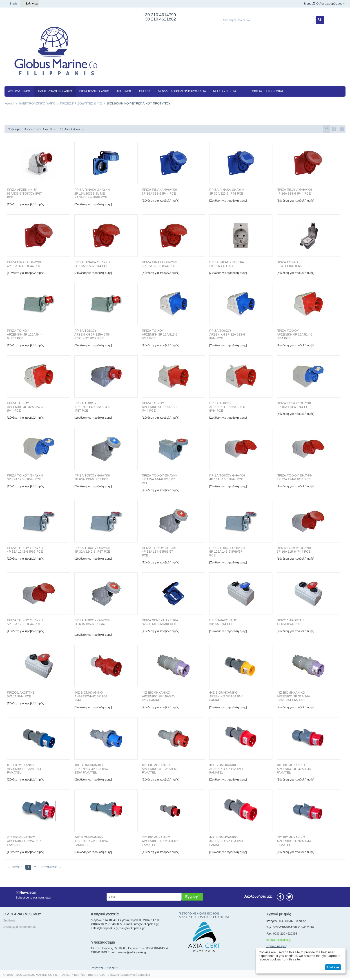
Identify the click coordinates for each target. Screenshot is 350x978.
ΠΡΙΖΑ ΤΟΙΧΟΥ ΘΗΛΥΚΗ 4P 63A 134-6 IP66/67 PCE (160, 552)
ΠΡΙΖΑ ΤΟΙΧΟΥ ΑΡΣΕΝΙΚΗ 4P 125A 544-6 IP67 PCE (25, 334)
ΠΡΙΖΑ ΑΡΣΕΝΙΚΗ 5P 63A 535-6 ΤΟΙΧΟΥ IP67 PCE (24, 193)
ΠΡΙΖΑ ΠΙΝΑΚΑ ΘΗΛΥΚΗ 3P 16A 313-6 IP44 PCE (159, 191)
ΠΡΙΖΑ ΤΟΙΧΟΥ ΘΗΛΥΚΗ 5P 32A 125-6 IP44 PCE (25, 622)
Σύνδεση (9, 920)
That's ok (332, 967)
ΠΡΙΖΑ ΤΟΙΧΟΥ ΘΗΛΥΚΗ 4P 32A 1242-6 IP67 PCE (25, 550)
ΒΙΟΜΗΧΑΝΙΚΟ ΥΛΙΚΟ (94, 91)
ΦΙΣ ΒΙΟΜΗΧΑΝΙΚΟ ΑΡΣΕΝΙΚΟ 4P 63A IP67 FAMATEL (91, 841)
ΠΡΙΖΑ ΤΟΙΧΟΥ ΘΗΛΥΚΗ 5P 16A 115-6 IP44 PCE (294, 550)
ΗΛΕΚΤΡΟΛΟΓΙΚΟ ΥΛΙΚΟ (55, 91)
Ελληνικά (30, 3)
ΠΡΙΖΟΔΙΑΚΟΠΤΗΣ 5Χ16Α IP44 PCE (21, 694)
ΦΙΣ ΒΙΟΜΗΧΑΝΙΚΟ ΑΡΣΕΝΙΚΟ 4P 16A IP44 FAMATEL (226, 769)
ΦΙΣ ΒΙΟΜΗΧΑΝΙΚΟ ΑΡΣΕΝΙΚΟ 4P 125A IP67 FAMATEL (160, 769)
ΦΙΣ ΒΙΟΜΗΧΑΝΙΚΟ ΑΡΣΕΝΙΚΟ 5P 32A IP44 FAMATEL (294, 841)
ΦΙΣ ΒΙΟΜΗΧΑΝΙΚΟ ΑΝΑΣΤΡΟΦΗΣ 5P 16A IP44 (90, 696)
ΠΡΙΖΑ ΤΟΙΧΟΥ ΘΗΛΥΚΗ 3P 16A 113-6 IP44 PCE (294, 405)
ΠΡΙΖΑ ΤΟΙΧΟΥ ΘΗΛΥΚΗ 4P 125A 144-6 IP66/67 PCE (160, 479)
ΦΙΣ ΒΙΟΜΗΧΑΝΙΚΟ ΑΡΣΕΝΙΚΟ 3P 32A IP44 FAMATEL (24, 769)
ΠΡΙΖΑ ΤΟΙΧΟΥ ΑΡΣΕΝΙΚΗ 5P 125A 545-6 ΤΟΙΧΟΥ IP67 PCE (92, 334)
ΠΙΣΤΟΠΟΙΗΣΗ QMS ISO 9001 (199, 913)
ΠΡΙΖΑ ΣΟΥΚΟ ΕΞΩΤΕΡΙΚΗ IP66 (289, 264)
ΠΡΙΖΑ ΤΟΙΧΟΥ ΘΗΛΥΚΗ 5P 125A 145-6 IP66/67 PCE (227, 552)
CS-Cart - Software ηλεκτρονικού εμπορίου (122, 975)
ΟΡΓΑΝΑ (144, 91)
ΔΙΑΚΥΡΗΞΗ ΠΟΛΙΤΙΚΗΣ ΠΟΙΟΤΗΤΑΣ (204, 917)
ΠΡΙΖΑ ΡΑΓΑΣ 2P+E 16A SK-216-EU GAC (226, 264)
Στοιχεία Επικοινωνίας (266, 91)
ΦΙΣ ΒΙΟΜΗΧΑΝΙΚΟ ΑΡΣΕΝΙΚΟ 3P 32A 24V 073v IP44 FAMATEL (293, 696)
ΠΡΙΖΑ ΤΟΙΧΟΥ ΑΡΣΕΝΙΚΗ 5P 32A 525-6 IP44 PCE (227, 407)
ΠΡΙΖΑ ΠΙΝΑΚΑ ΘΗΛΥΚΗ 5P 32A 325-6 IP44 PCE (159, 264)
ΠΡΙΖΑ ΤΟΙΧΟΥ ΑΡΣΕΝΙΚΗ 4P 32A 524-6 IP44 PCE (25, 407)
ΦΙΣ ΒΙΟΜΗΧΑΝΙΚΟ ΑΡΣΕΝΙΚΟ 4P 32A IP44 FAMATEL (294, 769)
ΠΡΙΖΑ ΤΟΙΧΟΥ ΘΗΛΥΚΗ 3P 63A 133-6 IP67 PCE (92, 477)
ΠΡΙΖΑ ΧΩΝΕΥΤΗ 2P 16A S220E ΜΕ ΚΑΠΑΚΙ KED (160, 622)
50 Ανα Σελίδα (72, 129)
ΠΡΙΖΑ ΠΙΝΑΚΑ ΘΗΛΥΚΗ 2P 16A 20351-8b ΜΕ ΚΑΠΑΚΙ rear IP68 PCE (92, 193)
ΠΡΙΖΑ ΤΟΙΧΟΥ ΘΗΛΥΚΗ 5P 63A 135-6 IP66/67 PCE (92, 624)
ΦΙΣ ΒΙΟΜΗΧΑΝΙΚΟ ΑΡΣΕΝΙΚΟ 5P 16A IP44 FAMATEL (226, 841)
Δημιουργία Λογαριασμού (19, 927)
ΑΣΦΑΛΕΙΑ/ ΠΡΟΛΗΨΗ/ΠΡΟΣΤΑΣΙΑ (182, 91)
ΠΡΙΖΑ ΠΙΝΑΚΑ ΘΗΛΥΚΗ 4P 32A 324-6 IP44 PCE (24, 264)
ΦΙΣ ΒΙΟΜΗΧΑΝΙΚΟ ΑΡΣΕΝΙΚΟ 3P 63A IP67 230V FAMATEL (91, 769)
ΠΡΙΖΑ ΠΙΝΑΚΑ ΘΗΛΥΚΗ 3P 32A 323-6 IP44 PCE (227, 191)
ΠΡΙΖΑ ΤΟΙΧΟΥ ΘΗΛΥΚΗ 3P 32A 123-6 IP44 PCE (25, 477)
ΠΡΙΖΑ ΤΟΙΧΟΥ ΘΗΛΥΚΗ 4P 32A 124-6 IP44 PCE (294, 477)
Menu (307, 3)
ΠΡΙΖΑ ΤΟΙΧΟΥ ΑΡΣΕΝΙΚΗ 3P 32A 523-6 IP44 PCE (227, 334)
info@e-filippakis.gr (278, 940)
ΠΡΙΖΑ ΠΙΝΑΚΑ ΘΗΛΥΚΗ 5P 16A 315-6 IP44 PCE (92, 264)
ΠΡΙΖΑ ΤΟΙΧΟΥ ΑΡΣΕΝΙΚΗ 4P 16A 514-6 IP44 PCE (294, 334)
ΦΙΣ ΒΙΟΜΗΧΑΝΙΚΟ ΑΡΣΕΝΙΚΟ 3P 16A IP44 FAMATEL (226, 696)
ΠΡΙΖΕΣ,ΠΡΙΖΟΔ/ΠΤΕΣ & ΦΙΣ (81, 103)
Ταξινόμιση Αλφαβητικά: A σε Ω (32, 129)
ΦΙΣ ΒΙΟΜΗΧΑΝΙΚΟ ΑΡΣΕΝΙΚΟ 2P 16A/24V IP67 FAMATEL (158, 696)
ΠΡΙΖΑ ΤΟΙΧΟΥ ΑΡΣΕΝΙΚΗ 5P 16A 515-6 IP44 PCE (160, 407)
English (12, 3)
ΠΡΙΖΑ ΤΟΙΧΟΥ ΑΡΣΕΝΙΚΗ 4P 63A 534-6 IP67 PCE (92, 407)
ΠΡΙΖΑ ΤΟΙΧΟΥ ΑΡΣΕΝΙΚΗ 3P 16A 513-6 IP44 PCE (160, 334)
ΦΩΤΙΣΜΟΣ (124, 91)
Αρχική (9, 103)
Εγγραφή (192, 897)
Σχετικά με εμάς (276, 946)
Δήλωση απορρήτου (105, 967)
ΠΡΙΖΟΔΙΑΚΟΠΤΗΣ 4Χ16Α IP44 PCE (290, 622)
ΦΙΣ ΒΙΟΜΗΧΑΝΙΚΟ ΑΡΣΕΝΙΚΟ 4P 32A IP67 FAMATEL (24, 841)
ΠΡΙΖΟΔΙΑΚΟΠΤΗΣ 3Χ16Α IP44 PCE (223, 622)
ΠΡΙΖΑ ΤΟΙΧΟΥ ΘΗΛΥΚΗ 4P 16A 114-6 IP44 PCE (227, 477)
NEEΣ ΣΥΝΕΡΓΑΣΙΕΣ (227, 91)
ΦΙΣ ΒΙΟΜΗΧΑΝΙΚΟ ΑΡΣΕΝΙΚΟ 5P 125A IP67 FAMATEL (160, 841)
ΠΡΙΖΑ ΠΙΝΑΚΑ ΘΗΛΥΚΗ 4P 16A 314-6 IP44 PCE (294, 191)
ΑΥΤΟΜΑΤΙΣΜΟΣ (19, 91)
